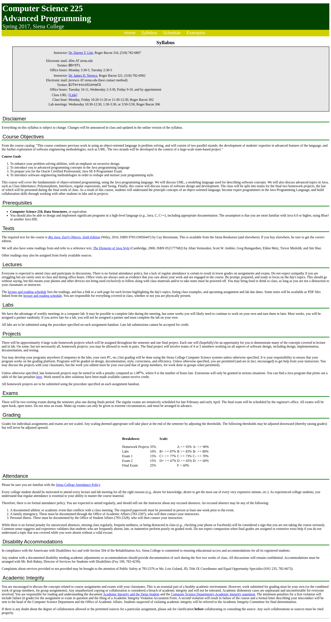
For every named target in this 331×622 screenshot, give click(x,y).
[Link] (73, 96)
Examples (196, 32)
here (39, 378)
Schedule (172, 32)
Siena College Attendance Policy (78, 486)
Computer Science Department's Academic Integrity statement (213, 596)
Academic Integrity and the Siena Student (131, 596)
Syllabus (149, 32)
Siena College (48, 26)
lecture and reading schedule (27, 293)
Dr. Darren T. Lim (81, 53)
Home (129, 32)
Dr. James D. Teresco (83, 76)
